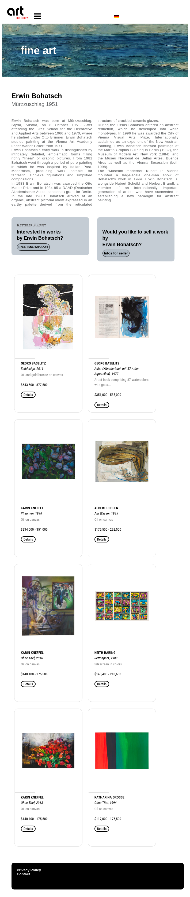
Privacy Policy (29, 870)
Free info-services (33, 247)
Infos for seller (116, 253)
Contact (23, 874)
